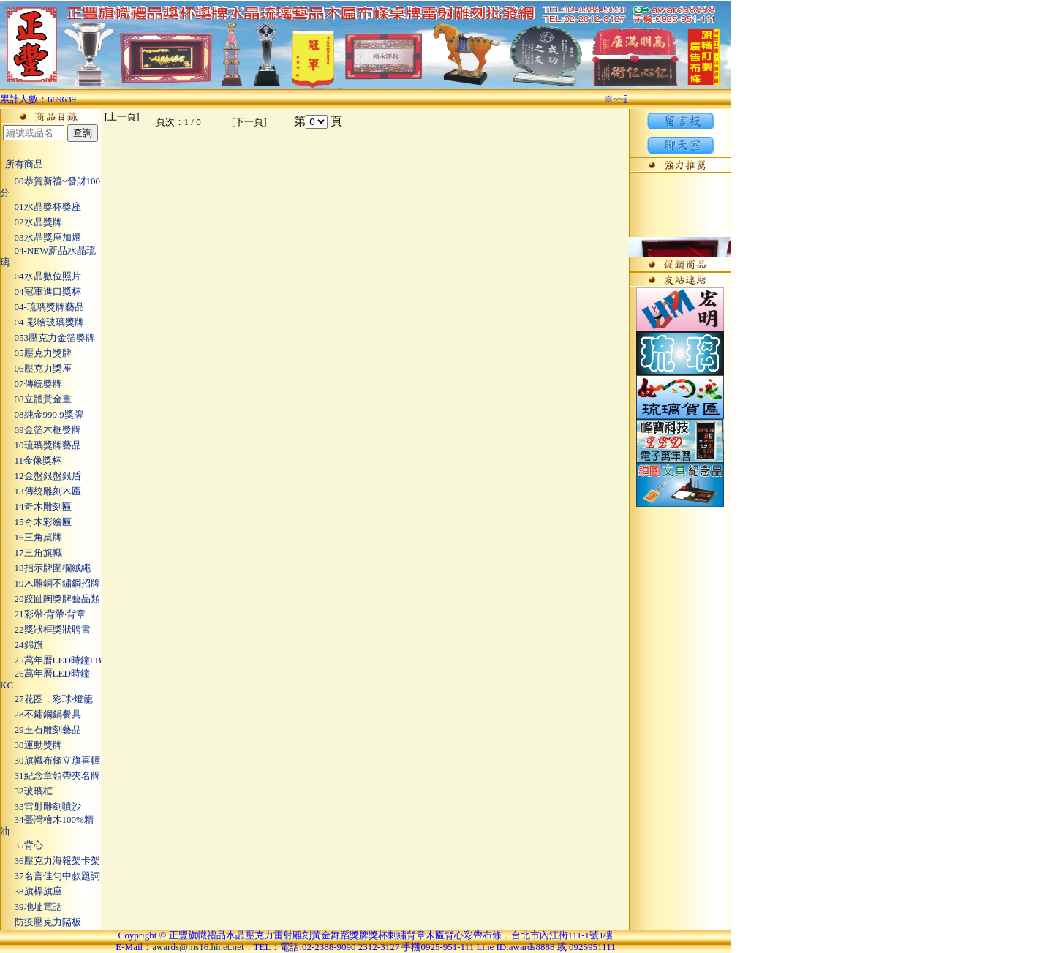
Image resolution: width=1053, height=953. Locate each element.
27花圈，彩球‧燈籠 (46, 698)
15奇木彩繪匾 (36, 521)
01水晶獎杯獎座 (40, 206)
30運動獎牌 (31, 744)
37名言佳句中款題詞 (50, 875)
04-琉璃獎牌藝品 (42, 306)
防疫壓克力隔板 (40, 921)
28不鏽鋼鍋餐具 (40, 714)
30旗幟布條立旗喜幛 (50, 760)
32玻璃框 (26, 791)
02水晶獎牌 (31, 221)
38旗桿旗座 (31, 891)
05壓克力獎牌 (36, 352)
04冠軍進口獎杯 (40, 291)
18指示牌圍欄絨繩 (45, 567)
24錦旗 (21, 644)
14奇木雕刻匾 (36, 506)
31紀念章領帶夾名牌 (50, 775)
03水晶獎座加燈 (40, 237)
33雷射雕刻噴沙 (40, 806)
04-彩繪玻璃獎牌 (42, 322)
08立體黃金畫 (36, 398)
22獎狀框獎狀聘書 (45, 629)
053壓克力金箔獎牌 (47, 337)
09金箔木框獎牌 (40, 429)
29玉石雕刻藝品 (40, 729)
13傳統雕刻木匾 (40, 491)
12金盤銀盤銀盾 (40, 475)
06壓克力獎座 (36, 368)
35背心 (21, 845)
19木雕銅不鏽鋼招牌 (50, 583)
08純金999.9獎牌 (41, 414)
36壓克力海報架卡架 (50, 860)
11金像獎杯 (30, 460)
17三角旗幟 (31, 552)
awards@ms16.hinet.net (198, 946)
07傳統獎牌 (31, 383)
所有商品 (21, 164)
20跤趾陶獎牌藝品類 (50, 598)
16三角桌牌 (31, 537)
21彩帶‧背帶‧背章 (43, 614)
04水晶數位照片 (40, 276)
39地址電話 (31, 906)
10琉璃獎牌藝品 (40, 445)
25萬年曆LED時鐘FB (51, 660)
